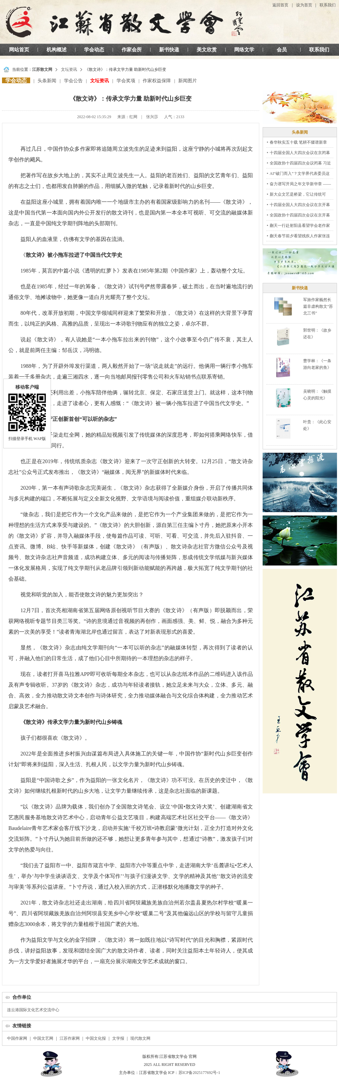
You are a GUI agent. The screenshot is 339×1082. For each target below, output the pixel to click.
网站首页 (19, 49)
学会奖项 (126, 80)
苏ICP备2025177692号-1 (199, 1072)
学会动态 (94, 49)
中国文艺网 (43, 1038)
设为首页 (304, 5)
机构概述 (57, 49)
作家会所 (132, 49)
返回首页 (280, 5)
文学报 (118, 1038)
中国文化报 (96, 1038)
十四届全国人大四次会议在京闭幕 (300, 152)
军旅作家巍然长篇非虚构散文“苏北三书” (318, 306)
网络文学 (244, 49)
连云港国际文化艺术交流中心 (33, 1009)
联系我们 (328, 5)
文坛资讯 (69, 69)
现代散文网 (140, 1038)
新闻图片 (187, 80)
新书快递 (169, 49)
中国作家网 (17, 1038)
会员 (282, 49)
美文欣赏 (207, 49)
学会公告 (73, 80)
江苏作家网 (70, 1038)
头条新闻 (47, 80)
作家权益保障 (157, 80)
